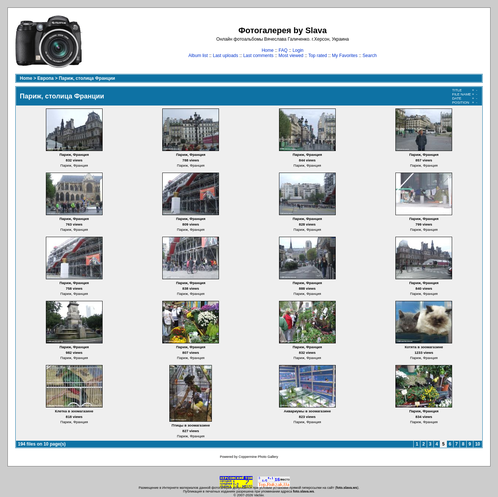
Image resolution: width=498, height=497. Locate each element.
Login (297, 50)
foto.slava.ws (346, 488)
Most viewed (291, 55)
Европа (45, 78)
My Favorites (345, 55)
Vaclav (259, 495)
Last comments (258, 55)
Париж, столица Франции (87, 78)
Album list (198, 55)
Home (267, 50)
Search (370, 55)
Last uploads (225, 55)
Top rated (317, 55)
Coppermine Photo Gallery (258, 457)
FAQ (283, 50)
